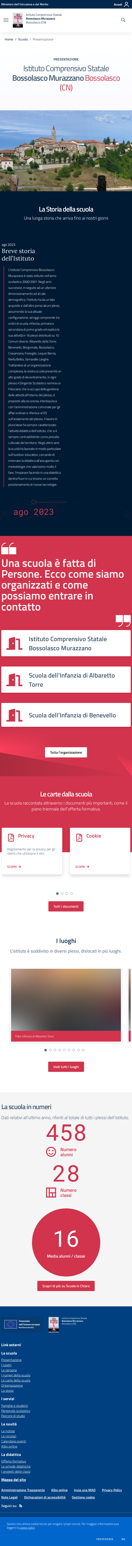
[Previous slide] (4, 514)
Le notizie (8, 1431)
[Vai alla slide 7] (74, 1050)
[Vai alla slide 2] (62, 893)
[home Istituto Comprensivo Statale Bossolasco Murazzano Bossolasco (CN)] (37, 20)
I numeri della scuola (15, 1375)
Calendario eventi (13, 1441)
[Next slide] (127, 514)
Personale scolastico (15, 1410)
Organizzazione (12, 1385)
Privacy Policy (112, 1490)
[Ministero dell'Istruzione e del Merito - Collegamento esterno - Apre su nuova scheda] (24, 4)
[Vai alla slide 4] (71, 893)
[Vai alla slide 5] (64, 1050)
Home (9, 39)
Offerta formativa (13, 1461)
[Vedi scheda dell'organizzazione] (66, 643)
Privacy (26, 835)
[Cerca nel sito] (123, 20)
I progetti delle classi (15, 1471)
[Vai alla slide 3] (66, 893)
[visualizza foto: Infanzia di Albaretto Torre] (66, 1005)
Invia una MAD (85, 1490)
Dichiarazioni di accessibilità (44, 1497)
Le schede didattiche (15, 1466)
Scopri (12, 866)
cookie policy (27, 1527)
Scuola (23, 39)
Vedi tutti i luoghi (66, 1066)
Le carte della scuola (15, 1380)
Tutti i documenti (66, 906)
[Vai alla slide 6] (69, 1050)
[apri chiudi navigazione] (6, 20)
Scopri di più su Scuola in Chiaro (66, 1285)
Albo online (9, 1446)
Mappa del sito (13, 1480)
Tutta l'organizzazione (66, 752)
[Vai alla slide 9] (83, 1050)
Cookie (93, 835)
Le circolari (8, 1436)
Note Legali (9, 1497)
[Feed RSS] (21, 1506)
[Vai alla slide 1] (57, 893)
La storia (7, 1390)
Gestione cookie (83, 1497)
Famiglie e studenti (14, 1405)
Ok (123, 1539)
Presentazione (11, 1359)
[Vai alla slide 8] (78, 1050)
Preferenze (105, 1539)
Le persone (9, 1370)
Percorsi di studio (13, 1415)
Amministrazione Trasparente (23, 1490)
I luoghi (6, 1365)
